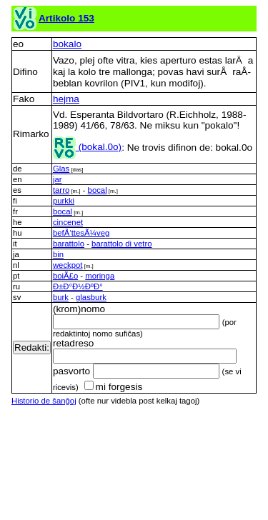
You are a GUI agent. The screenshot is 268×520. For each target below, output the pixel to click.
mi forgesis (113, 386)
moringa (99, 275)
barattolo (68, 243)
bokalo (67, 44)
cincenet (68, 222)
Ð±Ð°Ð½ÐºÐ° (78, 286)
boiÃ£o (65, 275)
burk (61, 297)
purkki (63, 200)
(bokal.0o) (87, 146)
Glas (61, 168)
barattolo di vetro (121, 243)
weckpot (68, 265)
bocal (97, 190)
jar (57, 179)
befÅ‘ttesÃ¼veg (81, 233)
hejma (66, 99)
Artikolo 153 (66, 18)
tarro (61, 190)
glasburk (91, 297)
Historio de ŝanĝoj (43, 400)
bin (58, 254)
